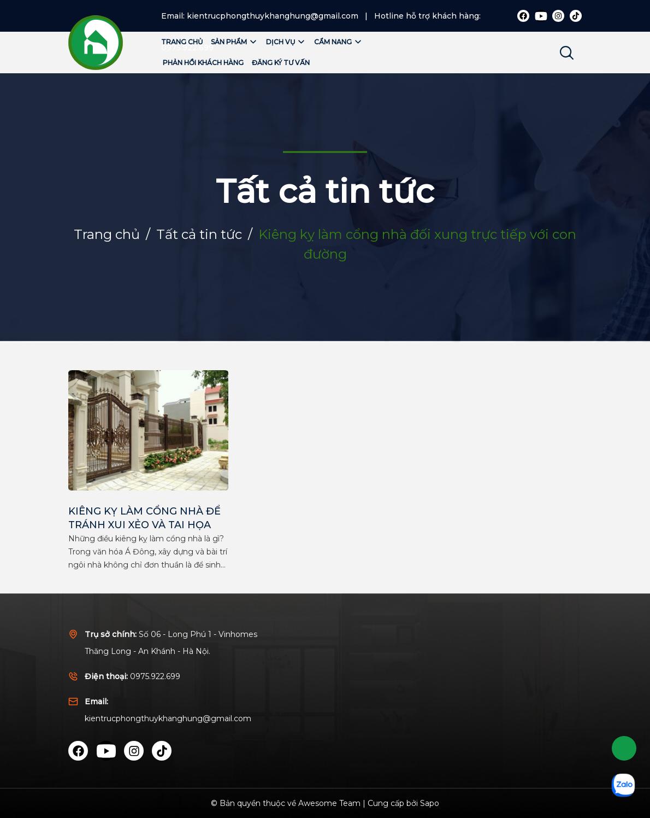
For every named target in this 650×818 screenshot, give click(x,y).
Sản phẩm (234, 42)
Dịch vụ (286, 42)
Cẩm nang (338, 42)
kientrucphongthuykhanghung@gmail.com (272, 16)
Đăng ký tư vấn (281, 63)
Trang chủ (182, 42)
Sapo (429, 803)
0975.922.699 (155, 676)
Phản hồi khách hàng (203, 63)
